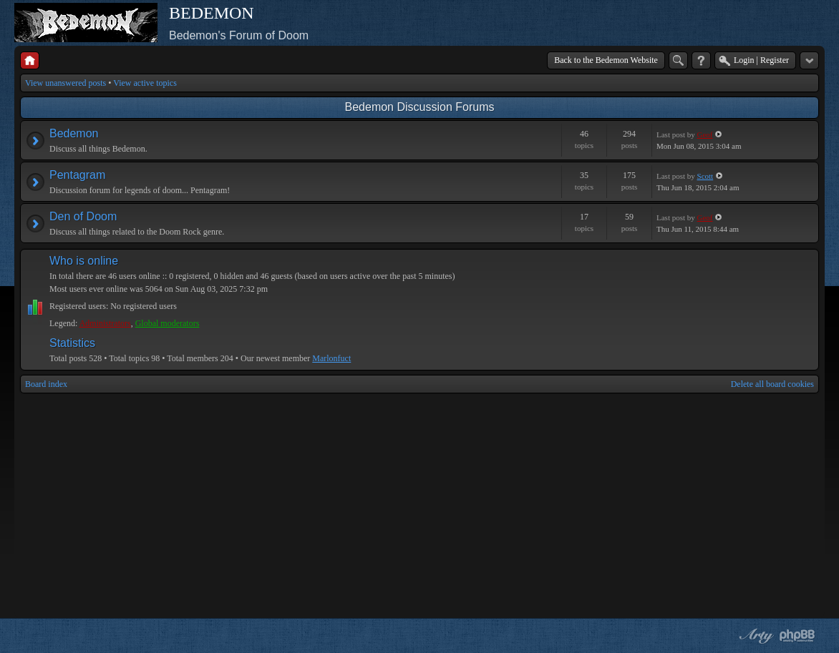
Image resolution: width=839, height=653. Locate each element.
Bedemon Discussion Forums (420, 107)
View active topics (145, 83)
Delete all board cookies (772, 384)
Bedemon (74, 133)
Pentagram (77, 175)
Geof (705, 134)
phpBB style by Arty (754, 636)
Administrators (105, 323)
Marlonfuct (331, 358)
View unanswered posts (65, 83)
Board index (46, 384)
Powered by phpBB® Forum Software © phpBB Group (797, 636)
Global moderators (167, 323)
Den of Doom (83, 216)
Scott (705, 176)
